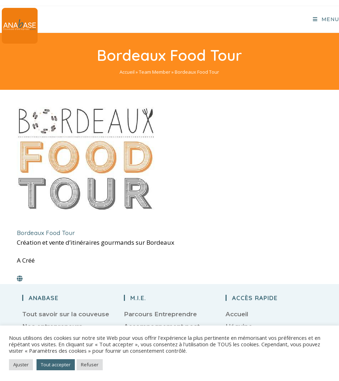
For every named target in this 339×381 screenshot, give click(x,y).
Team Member (154, 72)
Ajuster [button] (21, 364)
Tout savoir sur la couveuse (65, 314)
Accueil (127, 72)
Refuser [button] (89, 364)
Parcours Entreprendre (160, 314)
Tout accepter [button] (56, 364)
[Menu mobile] (326, 19)
